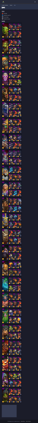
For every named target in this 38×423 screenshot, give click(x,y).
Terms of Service (28, 421)
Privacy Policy (23, 421)
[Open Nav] (35, 2)
